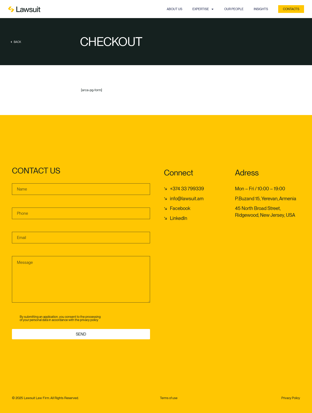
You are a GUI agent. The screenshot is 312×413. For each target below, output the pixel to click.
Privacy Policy (290, 398)
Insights (261, 9)
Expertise (203, 9)
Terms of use (168, 398)
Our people (234, 9)
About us (174, 9)
